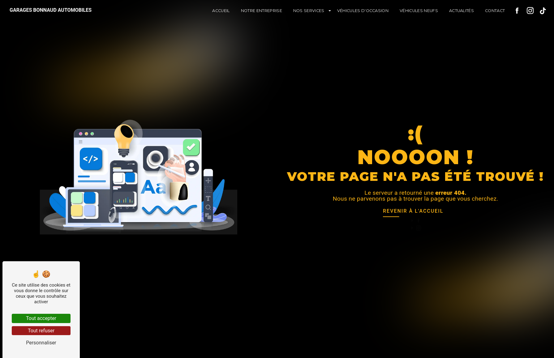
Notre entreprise (261, 10)
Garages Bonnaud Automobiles (51, 10)
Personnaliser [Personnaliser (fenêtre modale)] (41, 343)
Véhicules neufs (419, 10)
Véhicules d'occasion (363, 10)
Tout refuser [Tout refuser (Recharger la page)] (41, 331)
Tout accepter (41, 318)
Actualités (461, 10)
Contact (495, 10)
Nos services (308, 10)
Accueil (221, 10)
